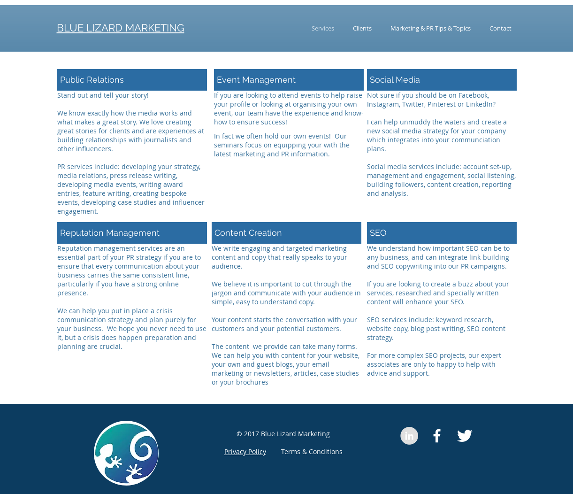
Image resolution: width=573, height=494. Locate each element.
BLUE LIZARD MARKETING (120, 28)
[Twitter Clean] (465, 436)
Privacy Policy (245, 451)
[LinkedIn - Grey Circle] (409, 436)
